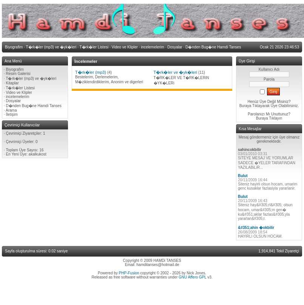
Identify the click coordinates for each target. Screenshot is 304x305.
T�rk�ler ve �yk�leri (176, 72)
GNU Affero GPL (192, 277)
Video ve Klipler (19, 92)
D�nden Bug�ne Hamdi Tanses (34, 106)
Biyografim (15, 69)
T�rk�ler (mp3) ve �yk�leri (31, 78)
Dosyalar (13, 101)
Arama (11, 110)
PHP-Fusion (129, 273)
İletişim (12, 114)
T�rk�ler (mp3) (90, 72)
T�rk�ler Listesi (20, 88)
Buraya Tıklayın (269, 118)
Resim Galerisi (18, 74)
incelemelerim (17, 97)
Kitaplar (12, 83)
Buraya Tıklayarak (254, 106)
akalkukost (37, 154)
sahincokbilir (249, 150)
